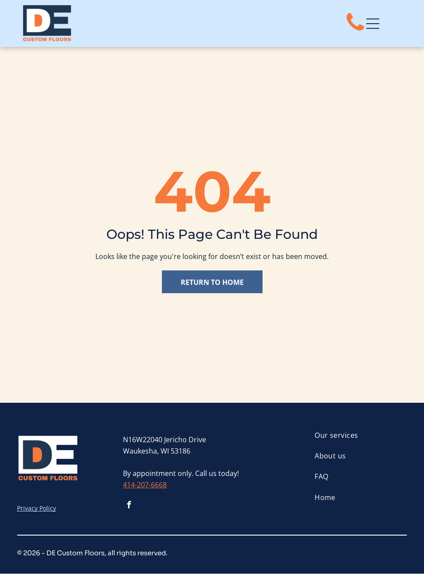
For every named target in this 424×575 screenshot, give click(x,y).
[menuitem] (360, 436)
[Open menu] (372, 24)
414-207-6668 (145, 485)
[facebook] (128, 507)
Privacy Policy (36, 509)
